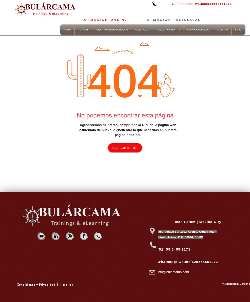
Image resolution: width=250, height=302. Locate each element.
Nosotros (66, 285)
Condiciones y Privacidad (37, 285)
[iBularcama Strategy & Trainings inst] (69, 236)
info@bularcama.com (173, 272)
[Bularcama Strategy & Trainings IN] (55, 236)
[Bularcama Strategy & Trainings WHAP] (98, 236)
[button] (142, 30)
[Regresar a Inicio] (125, 147)
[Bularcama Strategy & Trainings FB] (84, 236)
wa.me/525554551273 (198, 262)
